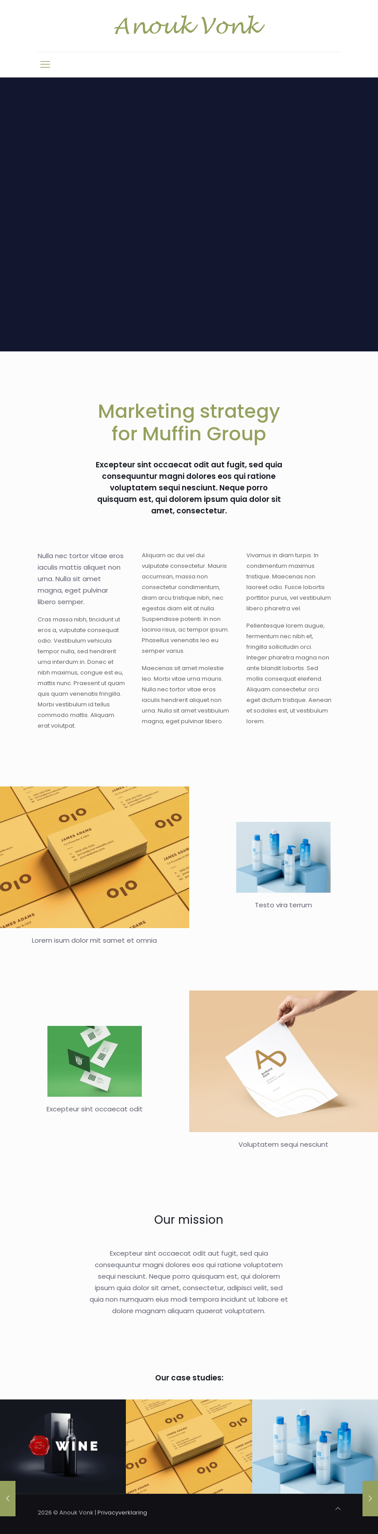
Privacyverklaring (122, 1512)
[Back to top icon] (338, 1508)
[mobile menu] (45, 64)
